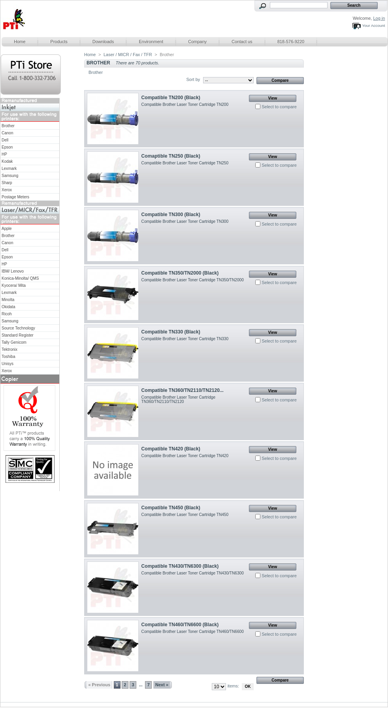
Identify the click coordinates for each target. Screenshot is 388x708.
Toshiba (8, 356)
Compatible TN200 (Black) (170, 97)
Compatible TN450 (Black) (170, 507)
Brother (8, 126)
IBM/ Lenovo (13, 271)
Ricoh (7, 314)
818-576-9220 (291, 41)
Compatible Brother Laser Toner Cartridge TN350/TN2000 (192, 280)
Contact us (242, 41)
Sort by (193, 79)
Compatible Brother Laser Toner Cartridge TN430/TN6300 (192, 573)
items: (233, 686)
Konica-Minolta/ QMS (20, 278)
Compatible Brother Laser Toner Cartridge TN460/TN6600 (192, 631)
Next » (161, 684)
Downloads (103, 41)
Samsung (10, 175)
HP (4, 154)
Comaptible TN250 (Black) (170, 156)
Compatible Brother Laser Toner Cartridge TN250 (184, 163)
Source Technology (18, 328)
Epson (7, 147)
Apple (7, 228)
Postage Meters (15, 197)
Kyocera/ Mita (14, 285)
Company (197, 41)
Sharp (7, 183)
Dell (5, 140)
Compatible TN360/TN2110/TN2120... (182, 390)
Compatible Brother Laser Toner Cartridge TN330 (184, 339)
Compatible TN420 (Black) (170, 449)
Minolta (8, 300)
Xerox (7, 190)
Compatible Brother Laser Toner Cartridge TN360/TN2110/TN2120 (178, 399)
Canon (7, 133)
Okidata (8, 307)
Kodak (7, 161)
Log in (379, 18)
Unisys (7, 364)
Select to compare (279, 106)
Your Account (373, 25)
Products (58, 41)
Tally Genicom (14, 342)
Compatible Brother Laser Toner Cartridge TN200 (184, 104)
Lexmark (9, 168)
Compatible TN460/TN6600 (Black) (180, 624)
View (272, 98)
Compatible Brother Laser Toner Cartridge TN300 (184, 221)
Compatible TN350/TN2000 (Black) (180, 273)
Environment (151, 41)
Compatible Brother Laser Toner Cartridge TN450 (184, 514)
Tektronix (9, 349)
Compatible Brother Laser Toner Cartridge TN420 (184, 456)
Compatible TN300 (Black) (170, 214)
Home (19, 41)
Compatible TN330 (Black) (170, 332)
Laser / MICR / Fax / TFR (128, 54)
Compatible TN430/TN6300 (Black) (180, 566)
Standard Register (18, 335)
